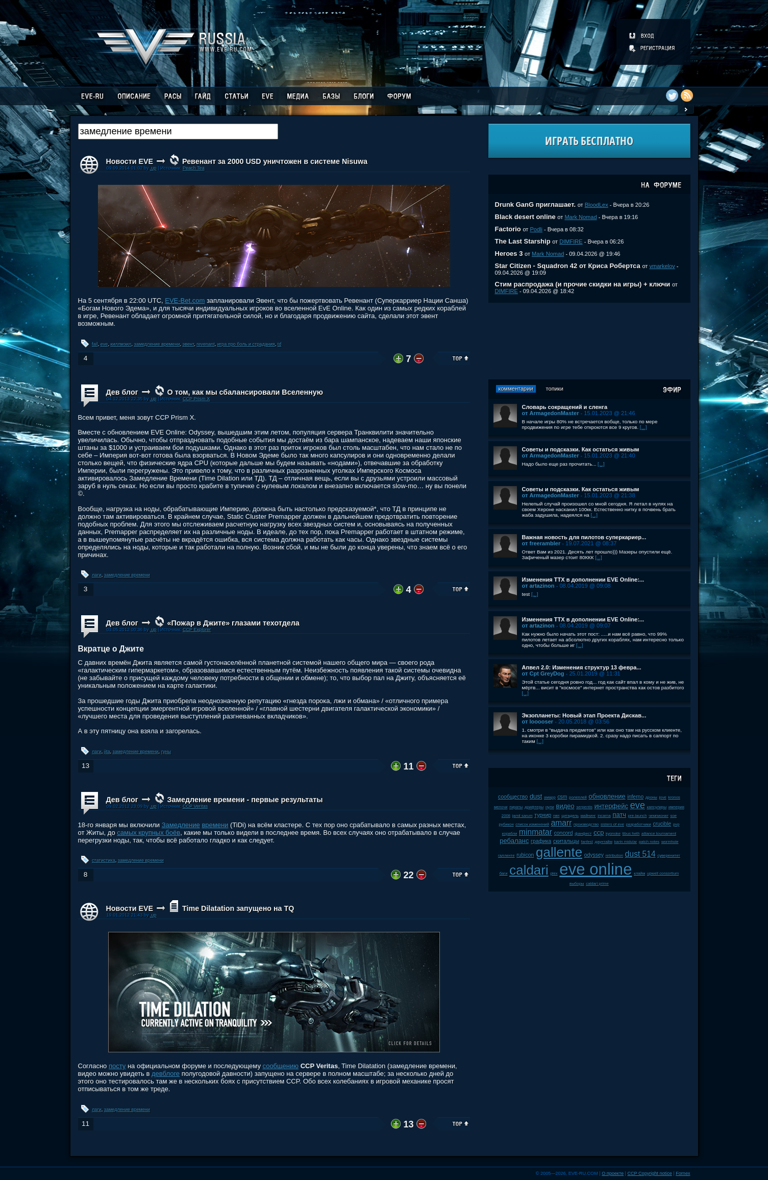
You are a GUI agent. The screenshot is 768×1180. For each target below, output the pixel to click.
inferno (635, 797)
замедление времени (157, 344)
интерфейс (611, 806)
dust (536, 796)
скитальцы (566, 841)
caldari (529, 870)
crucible (662, 824)
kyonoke (613, 833)
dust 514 (640, 854)
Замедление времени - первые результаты (245, 800)
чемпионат (658, 815)
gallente (559, 852)
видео (565, 806)
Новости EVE (130, 161)
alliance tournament (658, 833)
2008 (506, 815)
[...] (643, 427)
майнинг (588, 815)
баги (504, 873)
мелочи (501, 807)
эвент (188, 344)
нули (550, 807)
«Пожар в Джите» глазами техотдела (233, 623)
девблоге (166, 1073)
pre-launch (637, 815)
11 (85, 1123)
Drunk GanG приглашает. (535, 204)
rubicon (525, 855)
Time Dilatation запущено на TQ (238, 908)
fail (95, 344)
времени (215, 825)
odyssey (594, 855)
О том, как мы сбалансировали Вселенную (245, 392)
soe (674, 815)
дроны (651, 797)
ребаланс (514, 841)
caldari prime (597, 883)
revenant (205, 344)
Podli (536, 229)
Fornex (683, 1173)
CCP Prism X (196, 398)
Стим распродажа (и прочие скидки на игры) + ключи (583, 284)
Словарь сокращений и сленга (565, 407)
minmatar (535, 832)
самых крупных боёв (148, 832)
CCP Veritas (195, 806)
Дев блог (122, 392)
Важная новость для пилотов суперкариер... (584, 537)
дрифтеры (534, 807)
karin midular (625, 841)
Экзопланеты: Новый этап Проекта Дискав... (584, 715)
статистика (103, 860)
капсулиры (657, 807)
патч (619, 814)
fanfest (586, 841)
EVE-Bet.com (185, 300)
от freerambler (541, 543)
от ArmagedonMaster (550, 413)
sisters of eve (612, 824)
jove (662, 797)
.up (153, 168)
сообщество (513, 797)
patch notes (649, 841)
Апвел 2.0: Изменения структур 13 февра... (581, 667)
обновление (607, 796)
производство (586, 824)
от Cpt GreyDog (543, 673)
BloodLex (596, 205)
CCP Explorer (197, 629)
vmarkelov (662, 266)
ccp (598, 832)
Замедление (181, 825)
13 (85, 765)
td (280, 344)
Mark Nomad (580, 217)
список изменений (532, 824)
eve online (595, 869)
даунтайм (604, 841)
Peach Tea (194, 168)
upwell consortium (663, 873)
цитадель (570, 815)
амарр (550, 797)
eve (104, 344)
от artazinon (538, 586)
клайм (639, 873)
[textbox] (178, 131)
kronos (674, 797)
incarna (604, 815)
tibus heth (631, 833)
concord (563, 833)
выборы (576, 883)
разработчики (638, 824)
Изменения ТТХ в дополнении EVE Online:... (583, 579)
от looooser (538, 721)
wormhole (670, 841)
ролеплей (578, 797)
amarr (561, 822)
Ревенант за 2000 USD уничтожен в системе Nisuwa (274, 161)
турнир (542, 815)
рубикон (506, 824)
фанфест (583, 833)
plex (553, 873)
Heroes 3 (509, 253)
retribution (614, 855)
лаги (97, 574)
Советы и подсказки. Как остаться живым (580, 449)
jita (107, 751)
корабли (509, 833)
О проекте (613, 1173)
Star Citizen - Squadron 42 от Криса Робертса (567, 266)
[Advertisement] (589, 341)
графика (541, 841)
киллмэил (120, 344)
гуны (166, 751)
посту (117, 1066)
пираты (516, 807)
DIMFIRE (570, 241)
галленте (506, 855)
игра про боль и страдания (246, 344)
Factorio (508, 229)
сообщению (281, 1066)
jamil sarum (522, 815)
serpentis (584, 807)
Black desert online (525, 217)
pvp (676, 824)
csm (562, 797)
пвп (556, 815)
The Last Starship (523, 241)
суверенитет (668, 855)
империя (676, 807)
